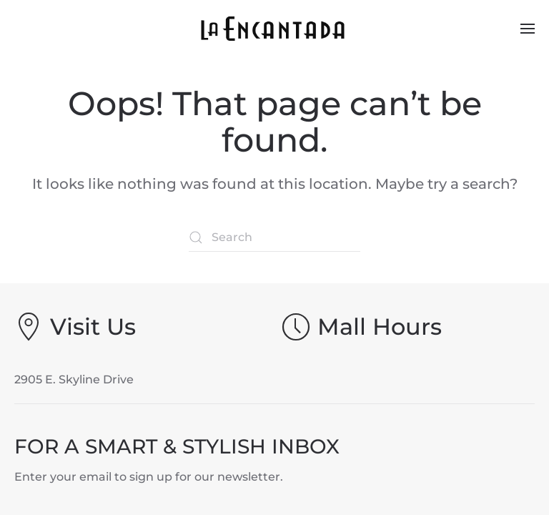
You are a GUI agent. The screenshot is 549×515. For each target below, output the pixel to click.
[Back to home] (275, 28)
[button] (527, 28)
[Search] (274, 237)
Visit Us (93, 326)
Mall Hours (379, 326)
